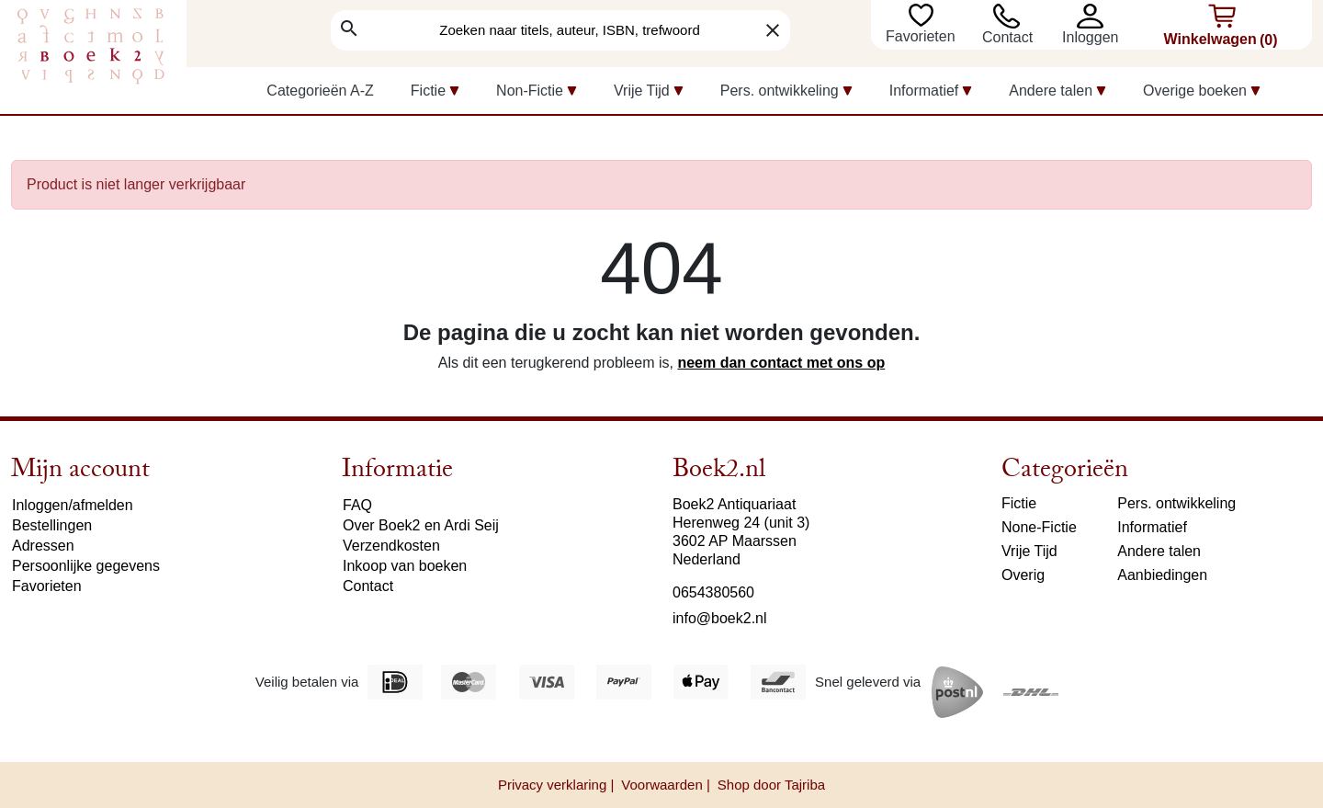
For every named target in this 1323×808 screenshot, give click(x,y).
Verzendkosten (391, 545)
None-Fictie (1039, 527)
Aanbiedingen (1162, 575)
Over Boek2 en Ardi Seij (421, 525)
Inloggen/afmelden (72, 505)
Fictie (1018, 503)
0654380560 (713, 592)
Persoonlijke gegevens (86, 566)
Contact (1007, 37)
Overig (1023, 575)
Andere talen (1159, 551)
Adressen (43, 545)
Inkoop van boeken (405, 566)
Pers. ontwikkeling (1176, 503)
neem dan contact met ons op (781, 362)
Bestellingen (52, 525)
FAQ (357, 505)
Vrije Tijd (1029, 551)
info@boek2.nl (720, 618)
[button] (1094, 16)
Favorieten (922, 36)
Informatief (1152, 527)
